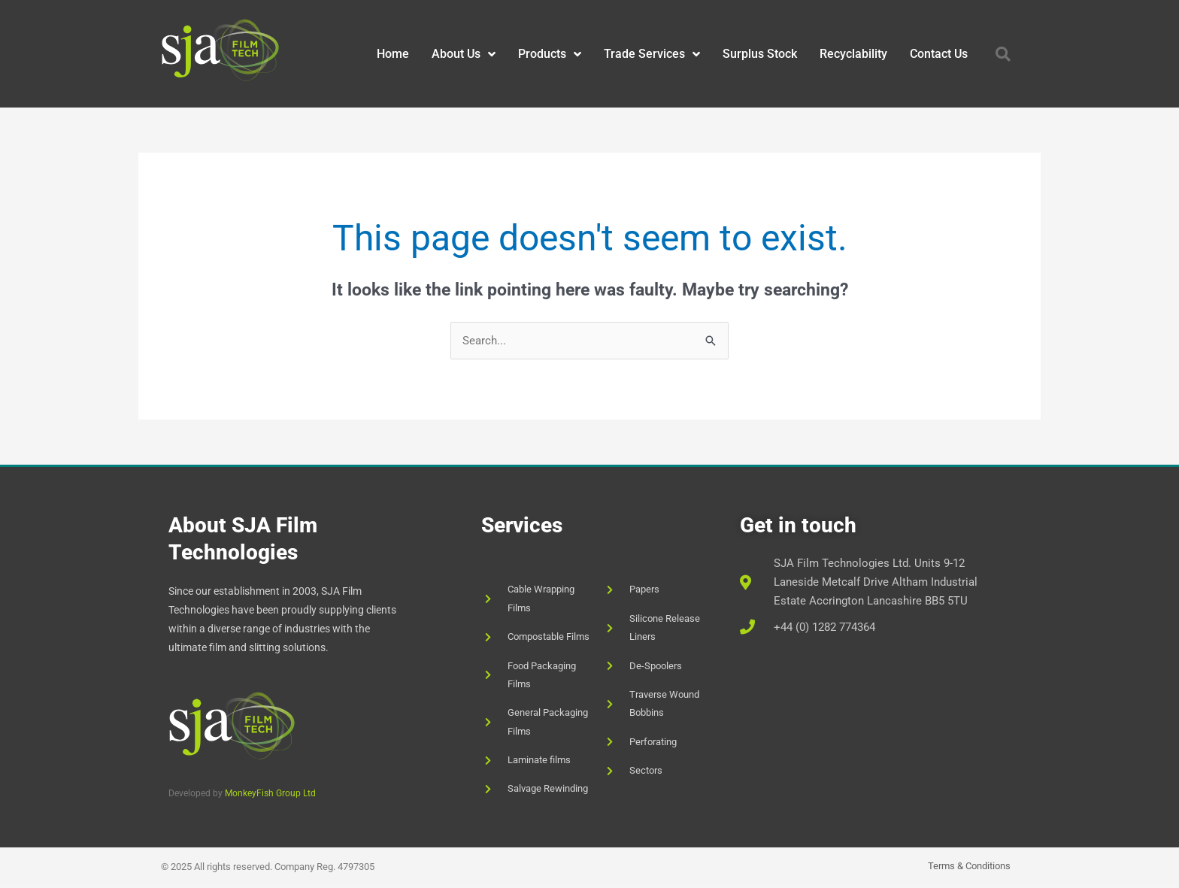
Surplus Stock (760, 54)
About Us (464, 54)
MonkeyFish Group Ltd (270, 793)
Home (393, 54)
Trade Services (652, 54)
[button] (1003, 54)
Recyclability (853, 54)
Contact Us (939, 54)
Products (549, 54)
